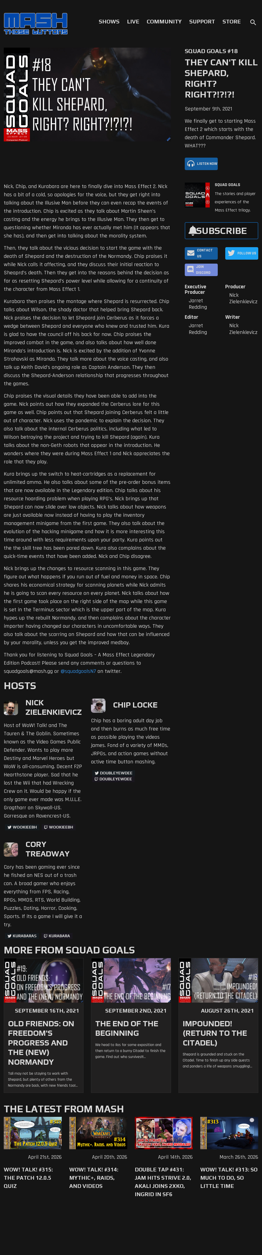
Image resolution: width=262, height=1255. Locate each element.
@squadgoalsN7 (78, 671)
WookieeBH (25, 827)
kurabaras (24, 936)
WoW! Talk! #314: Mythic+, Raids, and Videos (93, 1177)
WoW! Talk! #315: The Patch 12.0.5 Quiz (28, 1177)
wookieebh (61, 827)
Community (164, 21)
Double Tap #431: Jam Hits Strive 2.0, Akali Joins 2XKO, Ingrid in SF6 (163, 1181)
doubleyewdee (116, 773)
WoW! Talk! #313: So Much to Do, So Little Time (229, 1177)
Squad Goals (227, 185)
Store (231, 21)
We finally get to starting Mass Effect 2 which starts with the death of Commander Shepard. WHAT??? (220, 133)
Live (133, 21)
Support (202, 21)
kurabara (59, 936)
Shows (109, 21)
